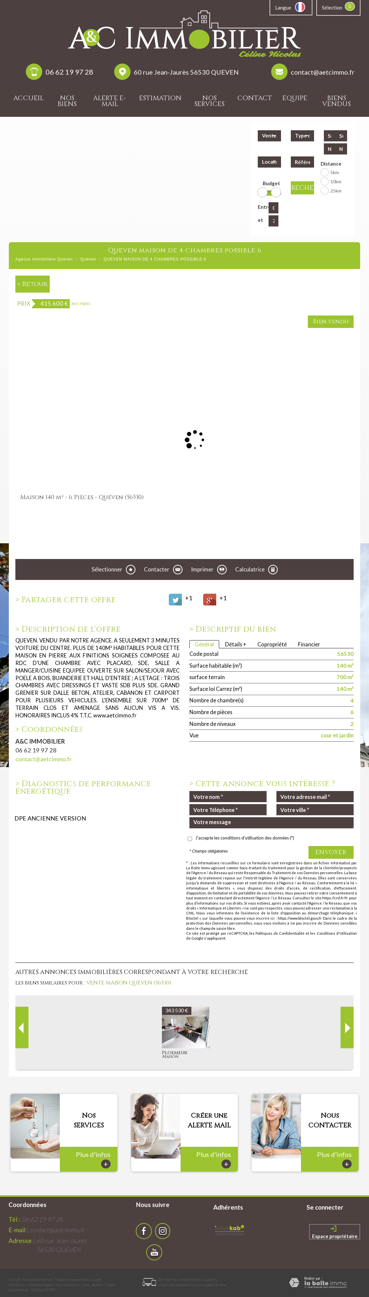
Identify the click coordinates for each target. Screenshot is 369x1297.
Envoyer (331, 852)
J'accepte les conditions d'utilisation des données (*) (244, 837)
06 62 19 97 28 (69, 71)
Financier (309, 644)
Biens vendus (336, 101)
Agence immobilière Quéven (44, 259)
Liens (86, 1276)
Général (204, 644)
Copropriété (272, 644)
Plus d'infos (93, 1151)
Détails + (235, 644)
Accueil (28, 98)
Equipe (294, 98)
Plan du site (17, 1276)
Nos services (209, 101)
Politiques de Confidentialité (280, 933)
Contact (254, 98)
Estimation (160, 98)
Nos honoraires (67, 1276)
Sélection (332, 7)
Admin (97, 1276)
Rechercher (302, 187)
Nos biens (67, 101)
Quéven (88, 259)
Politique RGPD (43, 1281)
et (260, 220)
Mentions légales (40, 1276)
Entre (262, 207)
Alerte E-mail (109, 101)
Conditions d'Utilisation (337, 933)
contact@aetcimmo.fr (323, 72)
